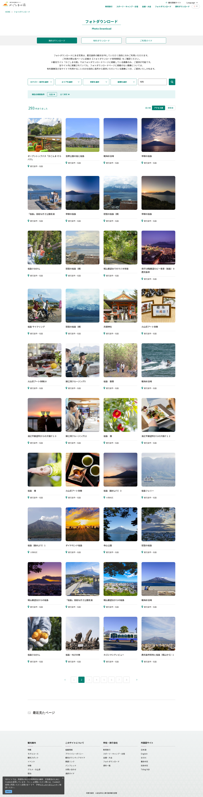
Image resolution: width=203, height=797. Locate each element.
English (144, 753)
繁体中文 (144, 761)
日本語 (143, 749)
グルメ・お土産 (34, 769)
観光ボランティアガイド (75, 757)
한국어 (143, 757)
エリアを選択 (67, 82)
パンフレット (70, 765)
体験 (29, 765)
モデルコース (33, 753)
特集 (29, 749)
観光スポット (33, 757)
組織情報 (69, 749)
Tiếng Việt (145, 769)
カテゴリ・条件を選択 (39, 82)
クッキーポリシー (48, 785)
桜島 (52, 94)
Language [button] (192, 3)
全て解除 (65, 94)
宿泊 (29, 773)
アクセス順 (158, 108)
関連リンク (69, 761)
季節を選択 (94, 82)
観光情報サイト (173, 2)
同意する (8, 791)
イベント (31, 761)
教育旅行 (106, 749)
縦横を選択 (122, 82)
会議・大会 (107, 757)
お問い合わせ (70, 769)
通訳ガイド (69, 773)
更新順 (170, 108)
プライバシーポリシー (74, 753)
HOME (7, 11)
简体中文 (144, 765)
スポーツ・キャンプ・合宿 (114, 753)
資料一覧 (106, 765)
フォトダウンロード (22, 11)
